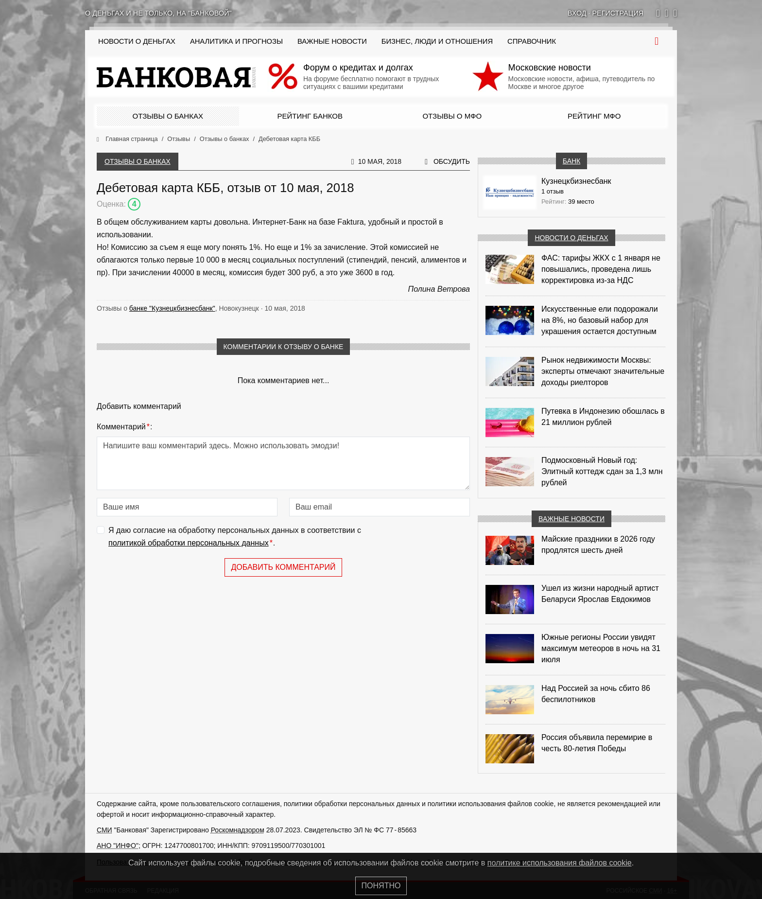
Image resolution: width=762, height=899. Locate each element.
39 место (581, 201)
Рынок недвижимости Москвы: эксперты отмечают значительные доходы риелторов (602, 371)
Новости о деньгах (571, 238)
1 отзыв (552, 191)
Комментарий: (124, 427)
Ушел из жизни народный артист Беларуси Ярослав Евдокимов (600, 593)
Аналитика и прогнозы (236, 41)
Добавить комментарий (283, 567)
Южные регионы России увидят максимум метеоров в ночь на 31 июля (600, 648)
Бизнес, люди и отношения (437, 41)
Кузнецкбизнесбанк (576, 181)
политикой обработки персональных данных (188, 543)
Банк (571, 161)
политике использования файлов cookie (559, 863)
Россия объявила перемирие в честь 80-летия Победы (596, 743)
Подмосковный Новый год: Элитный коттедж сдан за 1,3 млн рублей (602, 471)
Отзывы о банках (168, 116)
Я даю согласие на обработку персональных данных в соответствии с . (234, 537)
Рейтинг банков (310, 116)
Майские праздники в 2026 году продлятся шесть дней (598, 544)
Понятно (381, 885)
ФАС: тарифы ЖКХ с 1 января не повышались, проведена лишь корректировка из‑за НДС (600, 269)
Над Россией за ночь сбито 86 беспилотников (595, 694)
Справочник (531, 41)
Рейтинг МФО (594, 116)
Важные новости (332, 41)
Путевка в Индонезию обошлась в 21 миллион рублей (603, 416)
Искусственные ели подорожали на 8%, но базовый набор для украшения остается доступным (599, 320)
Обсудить (451, 161)
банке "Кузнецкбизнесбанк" (172, 308)
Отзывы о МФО (452, 116)
